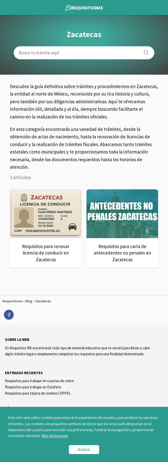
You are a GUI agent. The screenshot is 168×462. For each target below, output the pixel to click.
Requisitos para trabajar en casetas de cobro (39, 380)
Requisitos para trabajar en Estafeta (33, 387)
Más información (55, 435)
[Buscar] (144, 51)
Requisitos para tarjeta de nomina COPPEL (38, 393)
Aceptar (84, 449)
